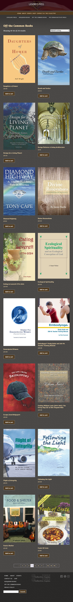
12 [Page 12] (48, 566)
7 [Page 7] (41, 566)
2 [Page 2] (25, 566)
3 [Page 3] (28, 566)
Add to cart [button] (9, 94)
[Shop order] (60, 30)
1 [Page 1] (22, 566)
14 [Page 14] (54, 566)
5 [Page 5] (35, 566)
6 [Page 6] (38, 566)
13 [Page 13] (51, 566)
